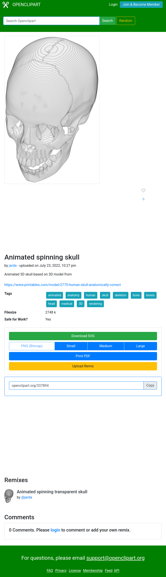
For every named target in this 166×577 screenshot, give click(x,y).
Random (125, 21)
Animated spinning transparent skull (52, 491)
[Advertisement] (69, 220)
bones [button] (150, 295)
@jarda (26, 497)
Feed (109, 571)
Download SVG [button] (83, 336)
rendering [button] (95, 303)
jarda (13, 265)
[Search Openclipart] (51, 21)
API (116, 571)
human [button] (90, 295)
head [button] (51, 303)
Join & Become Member (141, 4)
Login (113, 4)
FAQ (50, 571)
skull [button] (105, 295)
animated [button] (54, 295)
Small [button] (71, 346)
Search (107, 21)
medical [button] (66, 303)
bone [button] (136, 295)
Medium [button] (105, 346)
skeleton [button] (120, 295)
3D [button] (80, 303)
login (55, 530)
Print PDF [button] (83, 356)
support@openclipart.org (115, 558)
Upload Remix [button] (83, 366)
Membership (93, 571)
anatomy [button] (73, 295)
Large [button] (140, 346)
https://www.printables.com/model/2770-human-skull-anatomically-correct (62, 285)
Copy (150, 385)
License (75, 571)
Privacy (61, 571)
